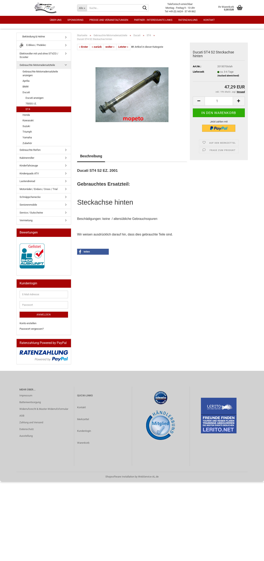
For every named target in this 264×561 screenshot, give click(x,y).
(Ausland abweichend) (228, 75)
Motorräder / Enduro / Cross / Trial (39, 189)
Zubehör (27, 143)
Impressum (25, 395)
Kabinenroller (27, 157)
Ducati (26, 92)
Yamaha (27, 137)
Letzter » (123, 46)
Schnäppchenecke (30, 197)
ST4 (28, 109)
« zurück (97, 46)
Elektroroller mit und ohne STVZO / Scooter (39, 55)
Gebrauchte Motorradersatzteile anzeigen (40, 73)
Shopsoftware (113, 476)
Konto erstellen (28, 323)
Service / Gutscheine (31, 212)
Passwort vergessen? (32, 328)
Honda (26, 114)
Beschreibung (91, 156)
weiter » (109, 46)
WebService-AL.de (148, 476)
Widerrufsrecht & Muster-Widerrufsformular (43, 408)
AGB (21, 415)
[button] (199, 101)
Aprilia (26, 80)
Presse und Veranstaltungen (108, 19)
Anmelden (44, 314)
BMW (26, 86)
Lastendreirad (27, 181)
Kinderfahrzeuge (29, 165)
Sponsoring (75, 19)
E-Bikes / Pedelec (33, 45)
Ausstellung (26, 435)
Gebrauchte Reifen (30, 149)
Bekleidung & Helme (32, 36)
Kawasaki (28, 120)
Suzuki (26, 126)
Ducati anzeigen (35, 97)
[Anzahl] (219, 101)
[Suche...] (82, 7)
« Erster (83, 46)
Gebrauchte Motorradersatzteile (37, 65)
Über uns (56, 19)
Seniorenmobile (28, 204)
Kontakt (209, 19)
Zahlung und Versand (31, 422)
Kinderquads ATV (29, 173)
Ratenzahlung (188, 19)
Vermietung (26, 220)
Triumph (27, 131)
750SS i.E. (31, 103)
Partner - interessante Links (153, 19)
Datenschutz (26, 429)
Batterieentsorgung (30, 402)
